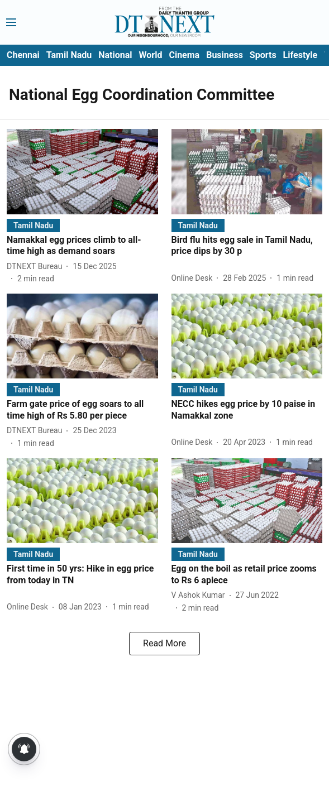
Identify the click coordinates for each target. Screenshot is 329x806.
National (115, 55)
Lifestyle (300, 55)
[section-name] (33, 225)
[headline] (82, 246)
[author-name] (36, 266)
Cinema (184, 55)
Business (224, 55)
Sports (263, 55)
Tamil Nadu (69, 55)
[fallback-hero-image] (82, 171)
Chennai (23, 55)
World (151, 55)
